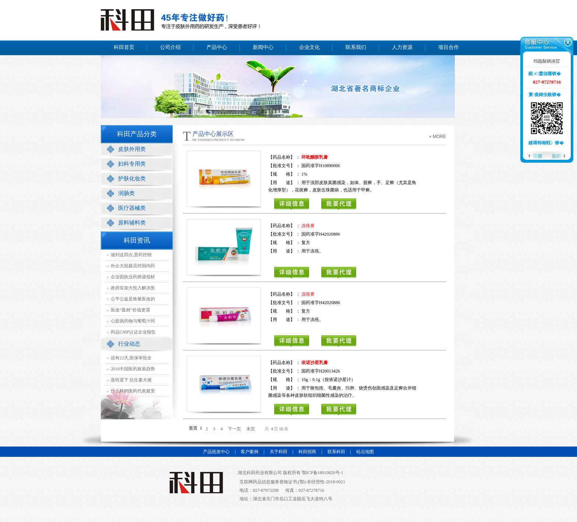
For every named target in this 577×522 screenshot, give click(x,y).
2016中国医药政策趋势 (133, 368)
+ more (437, 136)
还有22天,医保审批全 (131, 357)
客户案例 (249, 451)
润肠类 (126, 193)
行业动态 (129, 344)
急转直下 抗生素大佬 (131, 379)
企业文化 (309, 47)
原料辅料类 (132, 223)
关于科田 (278, 451)
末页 (250, 428)
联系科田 (336, 451)
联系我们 (356, 47)
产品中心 (216, 47)
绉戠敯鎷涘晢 (547, 61)
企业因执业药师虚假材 (133, 276)
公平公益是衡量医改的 (133, 298)
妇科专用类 (132, 164)
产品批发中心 (216, 451)
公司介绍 (170, 47)
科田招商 (307, 451)
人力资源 (402, 47)
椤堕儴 (535, 155)
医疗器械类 (132, 208)
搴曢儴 (558, 155)
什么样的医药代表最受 (133, 391)
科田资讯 (137, 240)
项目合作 (448, 47)
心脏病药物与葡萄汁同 (133, 321)
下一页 (234, 428)
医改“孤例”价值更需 (130, 310)
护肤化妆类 (132, 178)
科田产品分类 (137, 134)
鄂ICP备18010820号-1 (322, 472)
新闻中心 (263, 47)
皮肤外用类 (132, 149)
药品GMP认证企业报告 (133, 332)
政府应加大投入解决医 (133, 287)
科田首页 (124, 47)
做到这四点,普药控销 (131, 254)
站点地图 (365, 451)
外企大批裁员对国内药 (133, 265)
